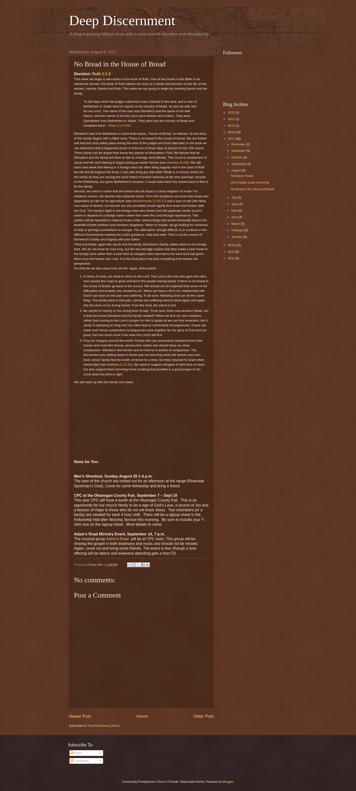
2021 (231, 119)
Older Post (203, 716)
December (238, 144)
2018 (231, 132)
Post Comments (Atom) (103, 725)
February (237, 230)
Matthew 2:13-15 (119, 364)
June (235, 204)
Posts (76, 753)
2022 (231, 112)
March (236, 223)
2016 (231, 245)
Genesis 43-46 (177, 162)
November (238, 150)
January (237, 237)
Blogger (228, 781)
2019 (231, 125)
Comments (79, 761)
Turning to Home (242, 176)
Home (142, 716)
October (237, 157)
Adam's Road (118, 539)
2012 (231, 258)
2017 (231, 138)
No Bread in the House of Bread (252, 189)
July (234, 197)
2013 (231, 251)
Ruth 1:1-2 (101, 74)
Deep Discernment (122, 20)
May (234, 210)
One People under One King (250, 182)
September (239, 164)
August (236, 170)
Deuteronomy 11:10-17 (148, 201)
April (234, 217)
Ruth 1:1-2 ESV (120, 125)
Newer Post (80, 716)
